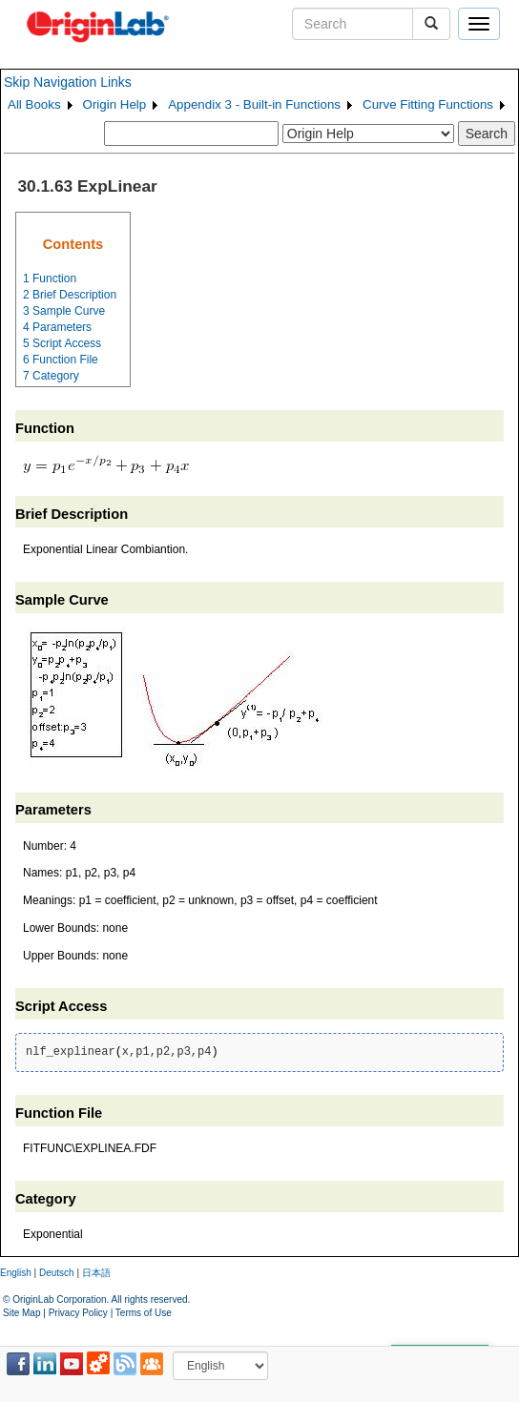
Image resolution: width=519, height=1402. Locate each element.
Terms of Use (143, 1313)
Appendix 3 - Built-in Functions (254, 104)
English (15, 1273)
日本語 (96, 1273)
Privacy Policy (78, 1313)
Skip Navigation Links (68, 82)
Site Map (21, 1313)
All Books (34, 104)
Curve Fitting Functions (428, 104)
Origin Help (115, 104)
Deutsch (56, 1273)
